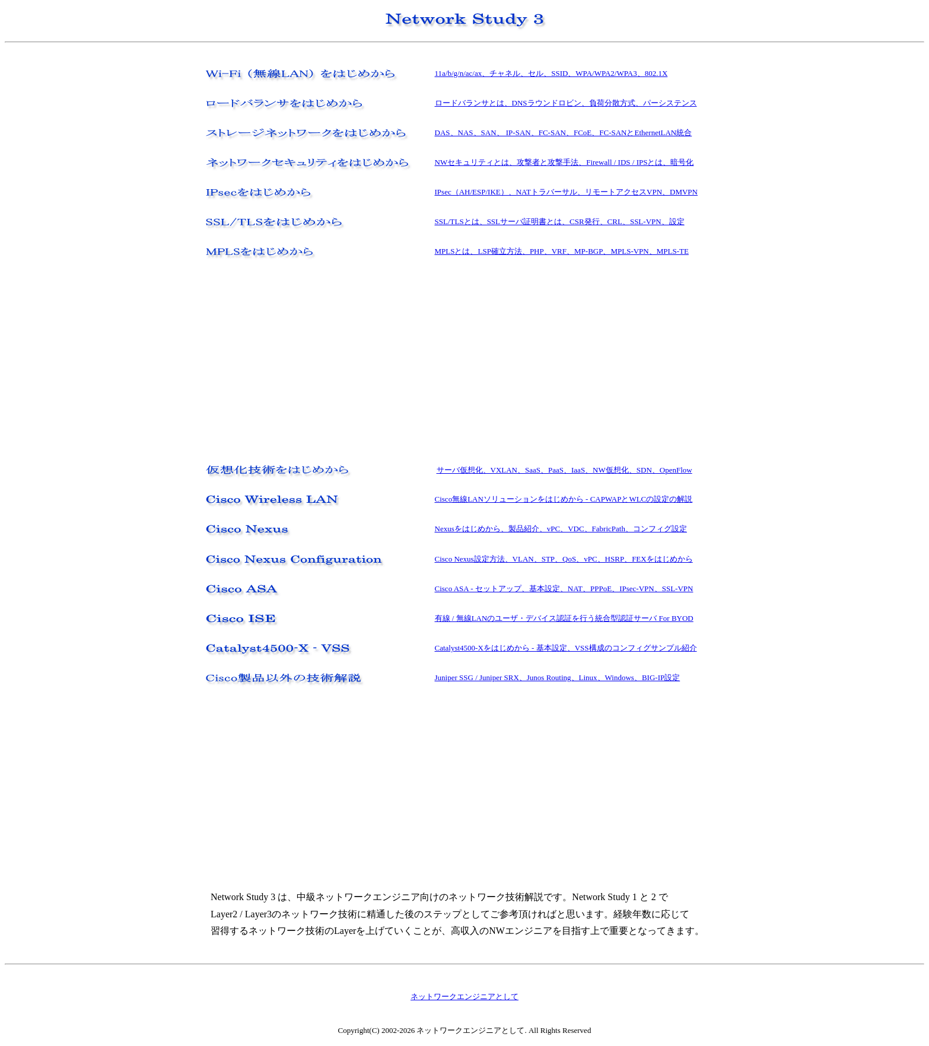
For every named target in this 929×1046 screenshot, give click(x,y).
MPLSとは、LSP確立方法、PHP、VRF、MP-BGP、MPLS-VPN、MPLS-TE (562, 251)
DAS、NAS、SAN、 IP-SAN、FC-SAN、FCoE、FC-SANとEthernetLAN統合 (563, 132)
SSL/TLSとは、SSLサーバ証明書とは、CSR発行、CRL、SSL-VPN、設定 (560, 221)
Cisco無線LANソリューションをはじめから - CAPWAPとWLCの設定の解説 (564, 499)
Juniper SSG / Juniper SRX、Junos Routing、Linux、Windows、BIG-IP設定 (557, 677)
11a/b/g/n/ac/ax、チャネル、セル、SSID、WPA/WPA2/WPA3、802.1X (551, 73)
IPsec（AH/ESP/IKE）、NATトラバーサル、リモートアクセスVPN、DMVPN (566, 191)
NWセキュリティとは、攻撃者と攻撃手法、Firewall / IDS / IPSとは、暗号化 (564, 162)
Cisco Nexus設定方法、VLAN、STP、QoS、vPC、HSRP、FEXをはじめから (564, 558)
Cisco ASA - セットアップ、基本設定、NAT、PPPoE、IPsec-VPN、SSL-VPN (564, 588)
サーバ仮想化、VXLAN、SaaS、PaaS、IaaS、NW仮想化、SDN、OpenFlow (564, 469)
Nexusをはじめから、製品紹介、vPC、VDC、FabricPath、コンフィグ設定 (561, 528)
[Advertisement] (300, 361)
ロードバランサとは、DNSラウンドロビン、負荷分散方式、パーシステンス (566, 102)
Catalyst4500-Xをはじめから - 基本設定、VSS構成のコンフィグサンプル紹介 (566, 647)
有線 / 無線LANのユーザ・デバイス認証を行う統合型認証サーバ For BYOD (564, 618)
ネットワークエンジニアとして (464, 996)
